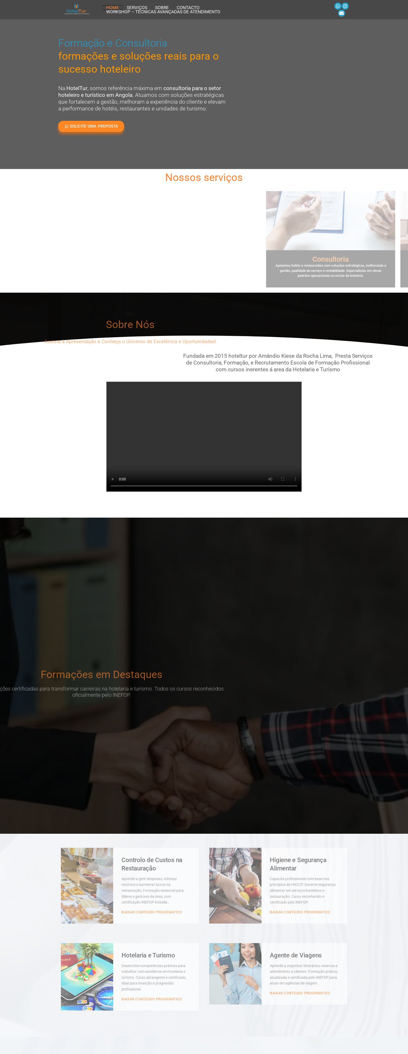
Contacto (188, 7)
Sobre (162, 7)
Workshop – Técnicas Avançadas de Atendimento (163, 12)
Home (112, 7)
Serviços (137, 7)
